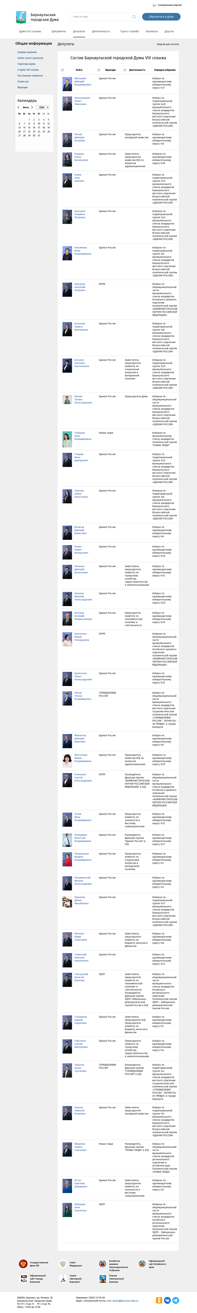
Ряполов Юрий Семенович (80, 936)
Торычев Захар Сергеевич (80, 1068)
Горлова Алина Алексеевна (81, 493)
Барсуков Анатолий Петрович (79, 287)
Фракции (22, 87)
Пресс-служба (129, 31)
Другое (171, 31)
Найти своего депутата (30, 58)
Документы (59, 31)
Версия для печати (168, 44)
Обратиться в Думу (161, 16)
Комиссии (23, 81)
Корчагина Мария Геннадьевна (81, 636)
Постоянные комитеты (30, 75)
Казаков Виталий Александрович (83, 596)
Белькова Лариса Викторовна (81, 326)
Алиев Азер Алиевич (79, 177)
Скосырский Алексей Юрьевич (81, 977)
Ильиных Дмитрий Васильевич (81, 569)
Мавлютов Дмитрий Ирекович (80, 738)
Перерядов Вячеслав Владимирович (82, 838)
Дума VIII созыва (32, 31)
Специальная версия (170, 5)
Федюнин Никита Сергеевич (80, 1147)
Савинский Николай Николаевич (81, 957)
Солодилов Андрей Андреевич (80, 1020)
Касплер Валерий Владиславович (83, 616)
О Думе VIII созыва (28, 69)
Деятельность (103, 31)
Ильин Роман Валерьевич (81, 549)
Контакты (152, 31)
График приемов (27, 52)
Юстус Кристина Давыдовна (80, 1183)
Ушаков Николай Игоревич (80, 1110)
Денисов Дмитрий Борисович (80, 530)
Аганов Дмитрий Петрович (79, 137)
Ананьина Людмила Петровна (79, 214)
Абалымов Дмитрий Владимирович (82, 81)
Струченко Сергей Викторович (81, 1044)
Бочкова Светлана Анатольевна (81, 363)
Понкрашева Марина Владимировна (82, 856)
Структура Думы (26, 63)
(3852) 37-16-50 (97, 1297)
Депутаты (79, 31)
